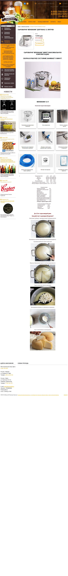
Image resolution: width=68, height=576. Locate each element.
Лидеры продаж (8, 86)
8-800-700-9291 (59, 11)
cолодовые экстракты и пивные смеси (39, 394)
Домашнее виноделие (7, 33)
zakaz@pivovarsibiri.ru (9, 386)
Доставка (23, 21)
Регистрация (64, 6)
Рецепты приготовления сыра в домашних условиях (8, 66)
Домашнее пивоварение (7, 28)
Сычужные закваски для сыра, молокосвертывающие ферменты (8, 46)
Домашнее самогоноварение (8, 37)
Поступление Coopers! (5, 182)
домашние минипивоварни (24, 394)
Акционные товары (9, 83)
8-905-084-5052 (59, 14)
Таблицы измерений (43, 21)
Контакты (53, 21)
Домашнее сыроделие (7, 41)
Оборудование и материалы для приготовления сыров (8, 52)
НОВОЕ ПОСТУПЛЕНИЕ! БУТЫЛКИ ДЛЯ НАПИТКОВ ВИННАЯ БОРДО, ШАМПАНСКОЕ (7, 160)
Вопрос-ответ (32, 21)
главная (19, 26)
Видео (59, 21)
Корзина (65, 3)
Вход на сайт (54, 6)
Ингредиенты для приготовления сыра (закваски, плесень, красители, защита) (8, 57)
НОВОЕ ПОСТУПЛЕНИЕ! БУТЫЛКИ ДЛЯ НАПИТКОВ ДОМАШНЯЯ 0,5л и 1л (6, 97)
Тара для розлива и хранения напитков (9, 70)
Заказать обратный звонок (46, 3)
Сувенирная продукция (7, 78)
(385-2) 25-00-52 (9, 375)
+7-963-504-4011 (9, 383)
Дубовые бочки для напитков (10, 74)
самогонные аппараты (53, 394)
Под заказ (39, 43)
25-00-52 (63, 16)
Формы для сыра (8, 62)
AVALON (65, 394)
